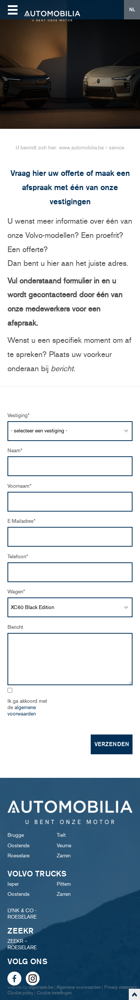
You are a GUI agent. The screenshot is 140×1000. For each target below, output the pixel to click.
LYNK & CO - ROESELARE (22, 913)
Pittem (64, 884)
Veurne (64, 845)
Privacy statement (120, 987)
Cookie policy (20, 993)
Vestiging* (18, 415)
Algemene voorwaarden (78, 987)
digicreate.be (41, 987)
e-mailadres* (21, 521)
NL (132, 9)
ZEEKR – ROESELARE (22, 944)
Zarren (64, 856)
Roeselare (18, 856)
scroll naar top (134, 994)
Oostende (18, 845)
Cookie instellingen (54, 993)
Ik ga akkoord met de (27, 707)
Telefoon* (17, 556)
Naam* (14, 450)
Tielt (61, 835)
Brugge (15, 835)
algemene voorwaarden (21, 710)
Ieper (13, 884)
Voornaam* (19, 486)
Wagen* (16, 591)
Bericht (15, 627)
